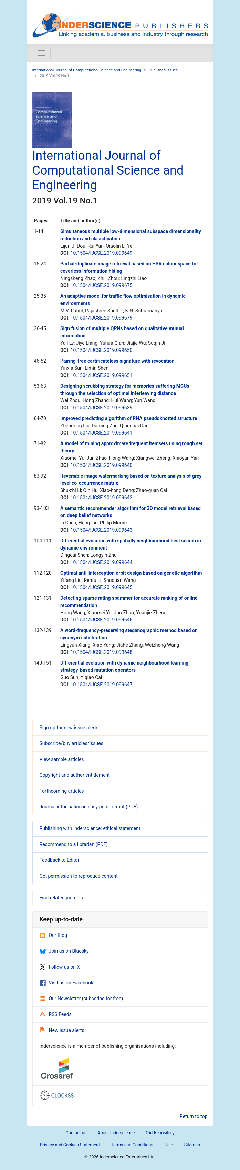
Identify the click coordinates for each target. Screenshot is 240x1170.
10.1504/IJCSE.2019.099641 (102, 433)
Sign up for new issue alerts (69, 727)
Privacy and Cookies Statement (70, 1144)
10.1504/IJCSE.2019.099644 (102, 562)
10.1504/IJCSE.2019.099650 (102, 350)
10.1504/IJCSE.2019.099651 (102, 375)
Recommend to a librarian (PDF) (74, 844)
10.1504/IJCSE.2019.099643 (102, 530)
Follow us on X (60, 967)
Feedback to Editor (60, 860)
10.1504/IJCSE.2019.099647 (102, 684)
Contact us (76, 1132)
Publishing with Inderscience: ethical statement (90, 828)
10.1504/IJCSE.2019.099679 (102, 318)
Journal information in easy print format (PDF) (89, 806)
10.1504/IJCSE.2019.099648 (102, 652)
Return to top (194, 1116)
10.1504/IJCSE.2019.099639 (102, 407)
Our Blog (53, 935)
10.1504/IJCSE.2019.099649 (102, 253)
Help (168, 1144)
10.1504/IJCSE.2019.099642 (102, 497)
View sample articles (62, 759)
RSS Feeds (56, 1014)
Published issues (163, 70)
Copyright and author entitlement (75, 775)
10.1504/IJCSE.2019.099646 (102, 620)
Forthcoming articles (62, 791)
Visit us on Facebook (66, 982)
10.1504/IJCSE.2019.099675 (102, 285)
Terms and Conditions (132, 1144)
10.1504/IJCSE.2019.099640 (102, 465)
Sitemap (192, 1144)
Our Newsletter (61, 998)
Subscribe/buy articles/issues (71, 743)
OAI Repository (160, 1132)
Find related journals (61, 897)
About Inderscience (116, 1132)
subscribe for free (103, 998)
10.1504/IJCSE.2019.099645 (102, 587)
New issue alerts (62, 1030)
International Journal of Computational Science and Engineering (87, 70)
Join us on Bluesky (64, 951)
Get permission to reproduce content (79, 876)
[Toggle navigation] (42, 53)
